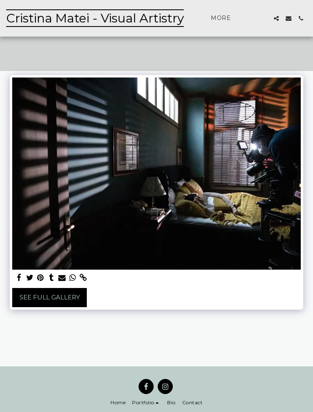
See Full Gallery (50, 297)
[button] (276, 18)
